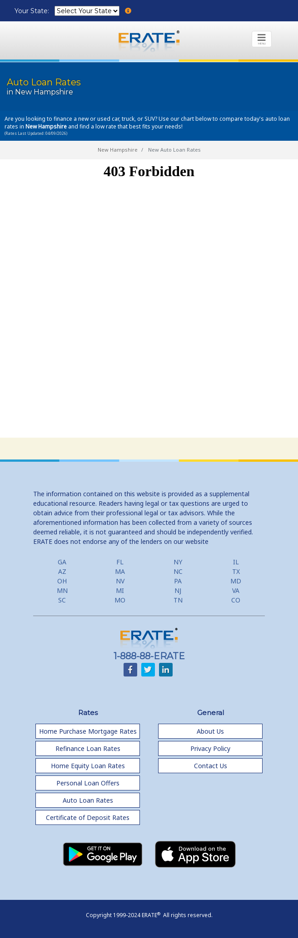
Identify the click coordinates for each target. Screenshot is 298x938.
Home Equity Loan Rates (88, 765)
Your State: (33, 11)
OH (62, 581)
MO (119, 600)
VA (235, 590)
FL (120, 562)
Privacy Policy (210, 748)
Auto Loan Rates (88, 800)
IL (236, 562)
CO (235, 600)
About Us (210, 731)
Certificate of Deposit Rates (87, 817)
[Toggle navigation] (262, 39)
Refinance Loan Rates (87, 748)
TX (236, 571)
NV (120, 581)
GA (62, 562)
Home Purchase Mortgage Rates (88, 731)
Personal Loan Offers (87, 783)
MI (120, 590)
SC (62, 600)
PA (178, 581)
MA (120, 571)
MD (235, 581)
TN (178, 600)
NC (178, 571)
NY (178, 562)
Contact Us (210, 765)
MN (62, 590)
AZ (62, 571)
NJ (177, 590)
